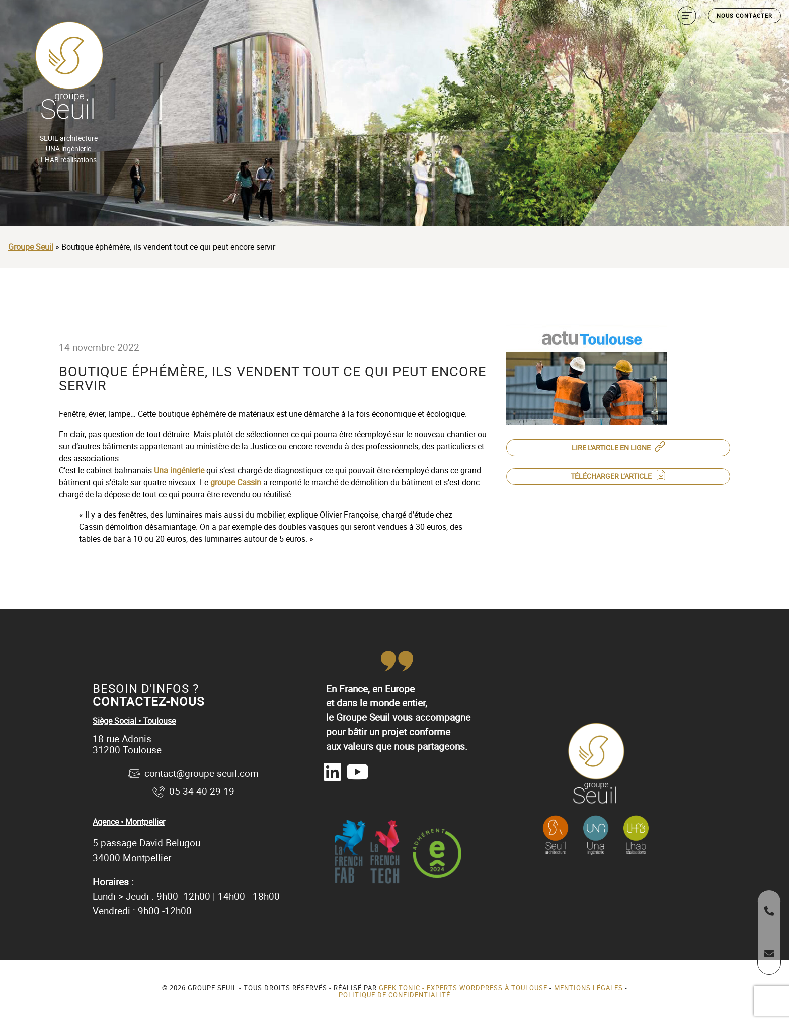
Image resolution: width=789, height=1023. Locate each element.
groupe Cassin (235, 482)
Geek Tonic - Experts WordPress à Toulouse (463, 987)
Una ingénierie (179, 470)
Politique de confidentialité (394, 994)
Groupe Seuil (30, 246)
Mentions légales (589, 987)
